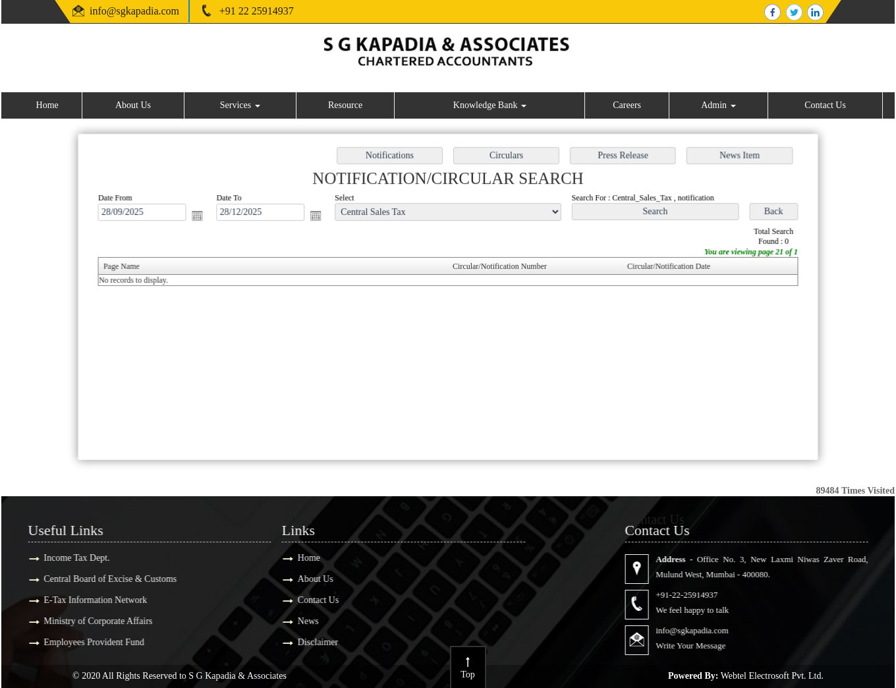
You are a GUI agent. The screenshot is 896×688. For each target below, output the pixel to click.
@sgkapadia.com (143, 10)
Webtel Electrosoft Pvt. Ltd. (772, 676)
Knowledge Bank (489, 105)
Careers (627, 105)
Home (47, 105)
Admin (718, 105)
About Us (133, 105)
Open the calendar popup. (203, 217)
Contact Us (825, 105)
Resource (345, 105)
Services (240, 105)
